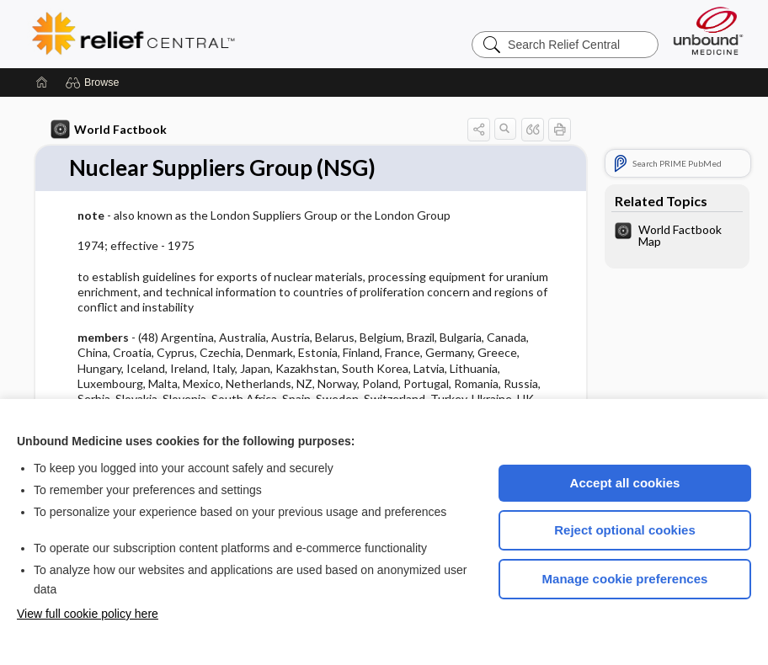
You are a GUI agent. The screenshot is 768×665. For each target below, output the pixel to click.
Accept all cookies (625, 483)
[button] (95, 82)
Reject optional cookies (625, 530)
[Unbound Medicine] (708, 30)
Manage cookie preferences (625, 579)
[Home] (42, 82)
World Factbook (109, 130)
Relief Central (237, 33)
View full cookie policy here (87, 613)
